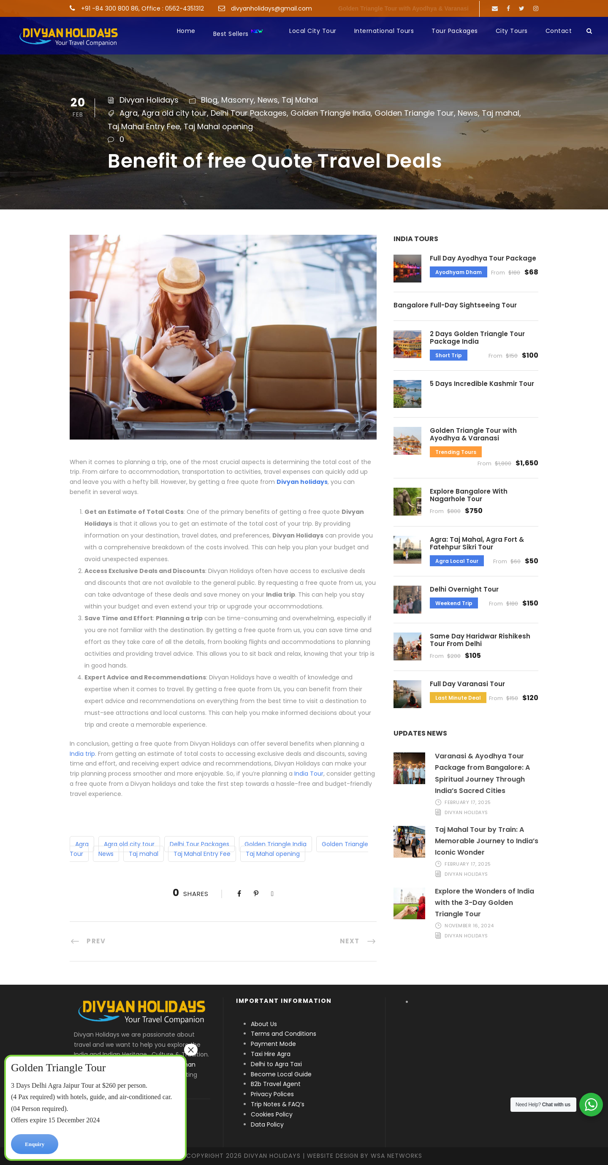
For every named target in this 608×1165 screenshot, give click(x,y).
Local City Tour (313, 31)
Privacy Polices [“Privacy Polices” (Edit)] (272, 1094)
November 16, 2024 (469, 925)
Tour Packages (455, 31)
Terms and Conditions (283, 1033)
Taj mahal (500, 113)
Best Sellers (238, 33)
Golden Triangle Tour (414, 113)
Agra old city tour (174, 113)
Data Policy (267, 1124)
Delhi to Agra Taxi (277, 1064)
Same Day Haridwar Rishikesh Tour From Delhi (480, 640)
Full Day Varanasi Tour (467, 683)
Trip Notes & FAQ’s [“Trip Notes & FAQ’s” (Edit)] (277, 1104)
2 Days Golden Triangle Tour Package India (477, 337)
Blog (209, 100)
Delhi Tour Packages (249, 113)
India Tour (308, 773)
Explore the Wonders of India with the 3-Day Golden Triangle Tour (484, 902)
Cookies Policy (272, 1114)
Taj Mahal (300, 100)
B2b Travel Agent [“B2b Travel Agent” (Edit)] (276, 1084)
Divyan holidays (302, 482)
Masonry (237, 100)
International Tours (384, 31)
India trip (82, 754)
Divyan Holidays (149, 100)
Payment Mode (273, 1044)
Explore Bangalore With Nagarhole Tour (469, 495)
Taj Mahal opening (218, 126)
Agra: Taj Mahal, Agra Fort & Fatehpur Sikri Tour (477, 543)
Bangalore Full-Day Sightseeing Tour (455, 305)
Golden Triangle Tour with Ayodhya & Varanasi (403, 8)
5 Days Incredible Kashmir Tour (482, 383)
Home (186, 31)
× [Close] (191, 1050)
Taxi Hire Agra (270, 1054)
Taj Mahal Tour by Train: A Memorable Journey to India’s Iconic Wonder (486, 841)
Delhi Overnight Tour (464, 589)
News (268, 100)
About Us (264, 1024)
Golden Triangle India (330, 113)
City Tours (512, 31)
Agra (128, 113)
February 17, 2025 (468, 802)
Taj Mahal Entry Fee (144, 126)
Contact (559, 31)
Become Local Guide (281, 1074)
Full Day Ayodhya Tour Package (483, 258)
